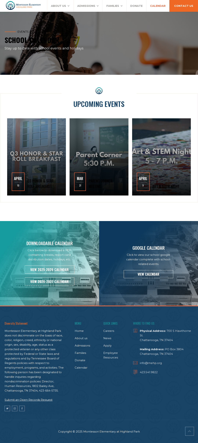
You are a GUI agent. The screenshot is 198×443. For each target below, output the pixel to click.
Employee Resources (110, 355)
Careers (108, 331)
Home (79, 331)
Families (80, 353)
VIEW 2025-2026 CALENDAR (49, 269)
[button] (60, 6)
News (107, 338)
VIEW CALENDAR (148, 274)
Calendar (81, 367)
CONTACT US (183, 6)
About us (81, 338)
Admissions (82, 345)
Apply (107, 345)
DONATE (136, 6)
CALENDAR (158, 6)
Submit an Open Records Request (28, 399)
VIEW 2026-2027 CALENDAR (49, 281)
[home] (23, 5)
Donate (80, 360)
